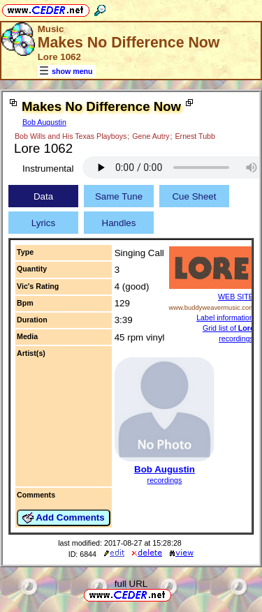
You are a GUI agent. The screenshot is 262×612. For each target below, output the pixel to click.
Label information (225, 317)
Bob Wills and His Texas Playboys (70, 136)
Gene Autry (150, 136)
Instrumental (47, 168)
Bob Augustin (44, 122)
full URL (131, 584)
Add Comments (63, 517)
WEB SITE (236, 296)
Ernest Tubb (194, 136)
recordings (164, 480)
